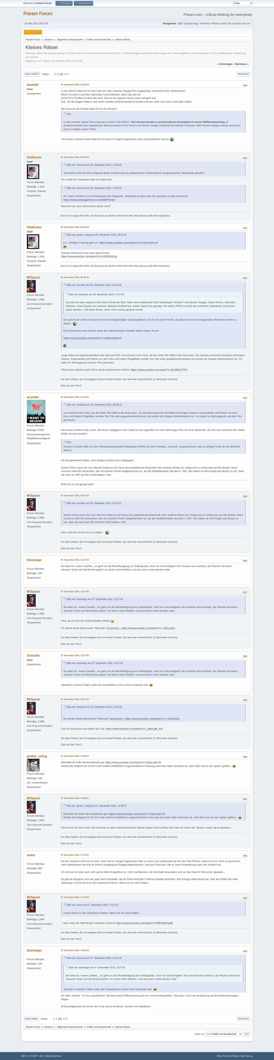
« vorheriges (225, 64)
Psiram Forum (38, 13)
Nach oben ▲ (246, 1056)
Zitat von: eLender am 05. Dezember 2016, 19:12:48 (93, 285)
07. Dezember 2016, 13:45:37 (75, 756)
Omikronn (34, 157)
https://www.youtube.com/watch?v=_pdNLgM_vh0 (134, 728)
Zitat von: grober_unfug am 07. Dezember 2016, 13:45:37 (96, 806)
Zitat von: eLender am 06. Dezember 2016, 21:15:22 (93, 503)
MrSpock (33, 277)
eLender (33, 397)
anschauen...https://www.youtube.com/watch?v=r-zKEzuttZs (140, 628)
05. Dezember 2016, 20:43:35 (75, 157)
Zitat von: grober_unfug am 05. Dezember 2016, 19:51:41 (96, 234)
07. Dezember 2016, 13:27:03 (75, 560)
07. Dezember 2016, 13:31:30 (75, 655)
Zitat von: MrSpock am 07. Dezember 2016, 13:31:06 (94, 707)
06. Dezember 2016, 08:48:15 (75, 277)
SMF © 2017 (38, 1056)
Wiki (180, 23)
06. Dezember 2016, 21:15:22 (75, 397)
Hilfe (219, 1056)
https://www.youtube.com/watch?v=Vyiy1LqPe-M (133, 762)
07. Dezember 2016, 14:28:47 (75, 798)
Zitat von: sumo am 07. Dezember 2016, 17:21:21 (92, 905)
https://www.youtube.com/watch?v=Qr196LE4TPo (159, 369)
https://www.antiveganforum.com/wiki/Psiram (89, 199)
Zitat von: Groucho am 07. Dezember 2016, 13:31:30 (94, 958)
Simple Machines (53, 1056)
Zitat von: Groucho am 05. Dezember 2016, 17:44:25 (94, 165)
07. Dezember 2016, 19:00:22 (75, 950)
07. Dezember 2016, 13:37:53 (75, 699)
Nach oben (31, 1019)
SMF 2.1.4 (26, 1056)
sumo (31, 855)
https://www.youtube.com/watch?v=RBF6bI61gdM (144, 923)
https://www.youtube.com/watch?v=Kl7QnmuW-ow (128, 242)
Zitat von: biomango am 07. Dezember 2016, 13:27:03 (94, 599)
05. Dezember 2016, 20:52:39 (75, 227)
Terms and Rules (230, 1056)
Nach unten (32, 74)
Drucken (243, 74)
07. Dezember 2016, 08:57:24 (75, 495)
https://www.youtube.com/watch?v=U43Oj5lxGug (89, 256)
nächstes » (241, 64)
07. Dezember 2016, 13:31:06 (75, 591)
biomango (34, 560)
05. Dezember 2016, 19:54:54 (75, 84)
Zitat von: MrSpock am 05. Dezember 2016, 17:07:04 (96, 294)
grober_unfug (37, 756)
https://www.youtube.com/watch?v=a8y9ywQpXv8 (92, 338)
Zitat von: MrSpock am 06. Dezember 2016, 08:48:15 (94, 404)
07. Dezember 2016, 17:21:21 (75, 855)
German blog (191, 23)
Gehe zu (198, 1034)
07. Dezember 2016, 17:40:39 (75, 897)
